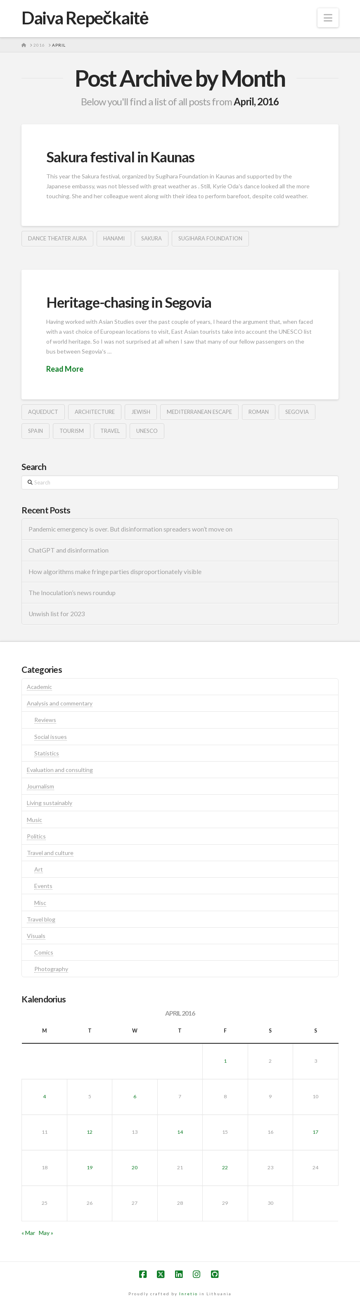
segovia (297, 411)
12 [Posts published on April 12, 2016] (89, 1132)
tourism (71, 430)
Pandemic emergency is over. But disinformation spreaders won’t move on (130, 529)
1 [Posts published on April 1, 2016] (225, 1061)
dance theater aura (57, 238)
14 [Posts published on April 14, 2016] (180, 1132)
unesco (147, 430)
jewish (140, 411)
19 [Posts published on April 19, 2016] (89, 1167)
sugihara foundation (210, 238)
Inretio (188, 1293)
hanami (114, 238)
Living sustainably (49, 802)
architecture (95, 411)
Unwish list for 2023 (56, 613)
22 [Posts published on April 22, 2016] (225, 1167)
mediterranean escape (199, 411)
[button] (328, 17)
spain (35, 430)
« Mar (28, 1232)
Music (34, 819)
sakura (151, 238)
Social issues (50, 736)
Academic (39, 686)
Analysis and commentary (59, 703)
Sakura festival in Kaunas (120, 156)
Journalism (40, 786)
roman (259, 411)
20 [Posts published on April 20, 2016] (134, 1167)
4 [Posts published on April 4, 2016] (44, 1096)
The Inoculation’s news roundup (72, 592)
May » (46, 1232)
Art (38, 869)
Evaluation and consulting (60, 769)
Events (43, 885)
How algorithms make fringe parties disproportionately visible (114, 571)
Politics (36, 836)
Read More (64, 368)
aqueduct (43, 411)
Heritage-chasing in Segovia (128, 302)
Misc (40, 902)
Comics (43, 952)
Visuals (36, 935)
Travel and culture (50, 852)
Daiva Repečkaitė (84, 17)
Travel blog (41, 919)
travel (110, 430)
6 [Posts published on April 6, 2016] (134, 1096)
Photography (51, 968)
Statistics (46, 753)
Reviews (45, 719)
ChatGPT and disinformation (68, 550)
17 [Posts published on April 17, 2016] (315, 1132)
